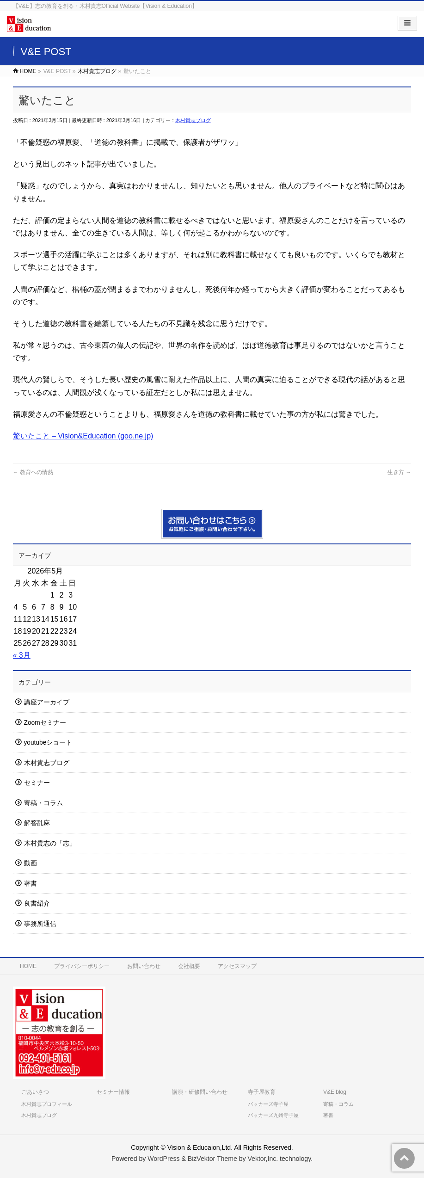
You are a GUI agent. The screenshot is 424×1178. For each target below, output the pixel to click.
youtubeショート (48, 742)
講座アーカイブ (46, 702)
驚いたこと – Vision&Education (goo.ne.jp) (83, 436)
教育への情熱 (33, 472)
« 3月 (22, 655)
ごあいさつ (35, 1092)
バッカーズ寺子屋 (268, 1104)
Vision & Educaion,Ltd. (200, 1147)
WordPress (163, 1158)
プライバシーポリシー (82, 966)
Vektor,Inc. (262, 1158)
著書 (30, 883)
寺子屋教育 (262, 1092)
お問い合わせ (143, 966)
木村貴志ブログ (193, 120)
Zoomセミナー (45, 722)
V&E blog (334, 1092)
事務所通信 (40, 923)
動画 (30, 863)
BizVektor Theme (212, 1158)
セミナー (37, 782)
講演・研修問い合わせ (199, 1092)
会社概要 (189, 966)
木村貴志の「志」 (50, 843)
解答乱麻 (37, 823)
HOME (28, 966)
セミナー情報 (113, 1092)
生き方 (399, 472)
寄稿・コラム (43, 803)
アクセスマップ (237, 966)
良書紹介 (37, 903)
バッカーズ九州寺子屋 (273, 1115)
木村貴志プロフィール (46, 1104)
